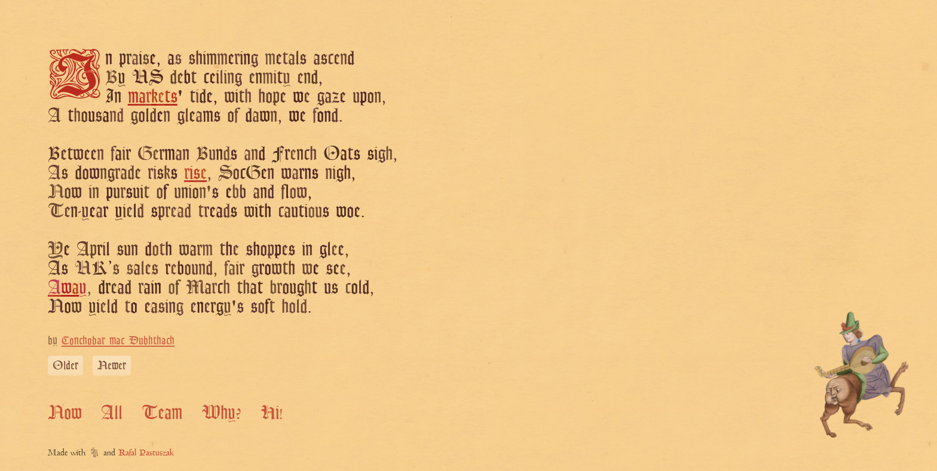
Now (65, 412)
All (112, 412)
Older (65, 365)
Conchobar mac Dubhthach (118, 340)
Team (162, 412)
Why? (221, 412)
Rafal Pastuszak (146, 453)
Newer (111, 365)
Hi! (272, 412)
